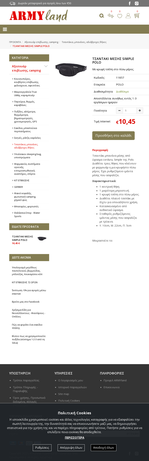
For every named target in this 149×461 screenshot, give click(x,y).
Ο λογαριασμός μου (70, 380)
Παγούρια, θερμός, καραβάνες (24, 103)
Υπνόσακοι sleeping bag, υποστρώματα (27, 155)
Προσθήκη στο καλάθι (113, 135)
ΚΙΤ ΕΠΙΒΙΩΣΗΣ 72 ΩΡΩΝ (25, 282)
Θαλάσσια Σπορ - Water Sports (27, 214)
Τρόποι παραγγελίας (26, 380)
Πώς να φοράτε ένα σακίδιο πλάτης (27, 326)
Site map (63, 394)
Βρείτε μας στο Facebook (26, 301)
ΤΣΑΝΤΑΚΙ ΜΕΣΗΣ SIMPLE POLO (29, 239)
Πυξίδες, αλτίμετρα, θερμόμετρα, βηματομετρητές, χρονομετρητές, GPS (25, 116)
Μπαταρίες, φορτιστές (26, 206)
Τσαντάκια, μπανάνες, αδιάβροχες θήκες (84, 42)
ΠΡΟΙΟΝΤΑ (15, 42)
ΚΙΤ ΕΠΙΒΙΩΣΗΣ (21, 180)
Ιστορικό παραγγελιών (72, 387)
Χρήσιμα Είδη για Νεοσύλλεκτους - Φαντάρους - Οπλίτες (28, 313)
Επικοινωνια (111, 387)
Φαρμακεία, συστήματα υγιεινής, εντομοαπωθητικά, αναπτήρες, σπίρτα (27, 169)
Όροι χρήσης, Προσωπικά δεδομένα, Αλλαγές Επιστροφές (29, 401)
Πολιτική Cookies (69, 400)
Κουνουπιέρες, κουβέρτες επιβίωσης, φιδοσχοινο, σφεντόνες (27, 82)
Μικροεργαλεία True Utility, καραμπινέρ (25, 93)
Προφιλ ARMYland (115, 380)
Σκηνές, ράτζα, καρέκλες (27, 137)
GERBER (18, 186)
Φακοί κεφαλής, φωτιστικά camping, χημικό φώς (25, 197)
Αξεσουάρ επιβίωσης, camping (41, 42)
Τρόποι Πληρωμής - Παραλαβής (25, 389)
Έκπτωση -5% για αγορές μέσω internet (29, 292)
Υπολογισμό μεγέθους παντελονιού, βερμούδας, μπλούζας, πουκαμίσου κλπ (27, 271)
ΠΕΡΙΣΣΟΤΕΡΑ (74, 438)
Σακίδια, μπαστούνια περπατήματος (25, 129)
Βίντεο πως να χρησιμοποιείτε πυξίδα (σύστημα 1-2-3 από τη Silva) (29, 339)
